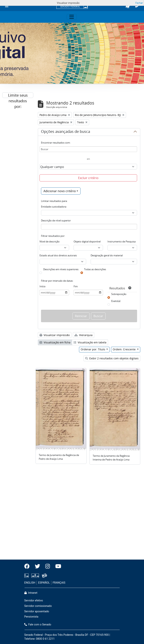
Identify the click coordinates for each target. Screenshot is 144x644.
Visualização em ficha (55, 342)
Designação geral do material (107, 255)
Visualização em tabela (90, 342)
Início (43, 286)
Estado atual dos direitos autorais (58, 255)
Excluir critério (88, 178)
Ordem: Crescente (124, 349)
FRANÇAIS (59, 582)
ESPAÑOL (44, 582)
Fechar (139, 3)
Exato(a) (115, 301)
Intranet (30, 592)
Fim (76, 286)
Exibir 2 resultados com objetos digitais (112, 358)
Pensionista (31, 616)
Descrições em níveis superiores (60, 269)
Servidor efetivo (33, 600)
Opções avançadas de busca (65, 132)
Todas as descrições (95, 269)
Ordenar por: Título (93, 349)
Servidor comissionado (38, 606)
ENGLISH (29, 582)
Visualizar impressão (55, 335)
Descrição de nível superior (56, 220)
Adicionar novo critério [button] (59, 191)
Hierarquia (84, 335)
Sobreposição (118, 294)
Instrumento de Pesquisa (121, 241)
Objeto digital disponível (87, 241)
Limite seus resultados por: (18, 95)
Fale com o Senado (37, 624)
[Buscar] (88, 149)
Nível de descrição (50, 241)
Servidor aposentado (36, 611)
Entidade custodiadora (53, 206)
